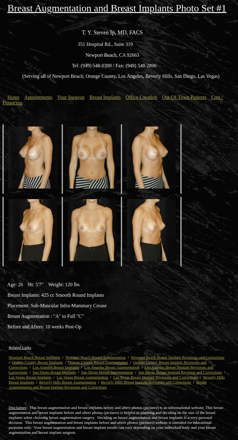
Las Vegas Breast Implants (30, 377)
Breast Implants (105, 97)
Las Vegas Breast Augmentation (82, 377)
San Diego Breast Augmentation (107, 372)
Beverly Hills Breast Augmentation (67, 382)
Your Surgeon (70, 97)
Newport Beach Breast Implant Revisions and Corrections (177, 357)
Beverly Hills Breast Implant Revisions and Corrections (146, 382)
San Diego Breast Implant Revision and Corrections (180, 372)
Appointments (38, 97)
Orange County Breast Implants (37, 362)
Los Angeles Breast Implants (56, 367)
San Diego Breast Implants (54, 372)
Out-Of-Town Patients (184, 97)
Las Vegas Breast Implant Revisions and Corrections (155, 377)
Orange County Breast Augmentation (98, 362)
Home (13, 97)
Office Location (141, 97)
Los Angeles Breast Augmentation (111, 367)
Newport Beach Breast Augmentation (95, 357)
